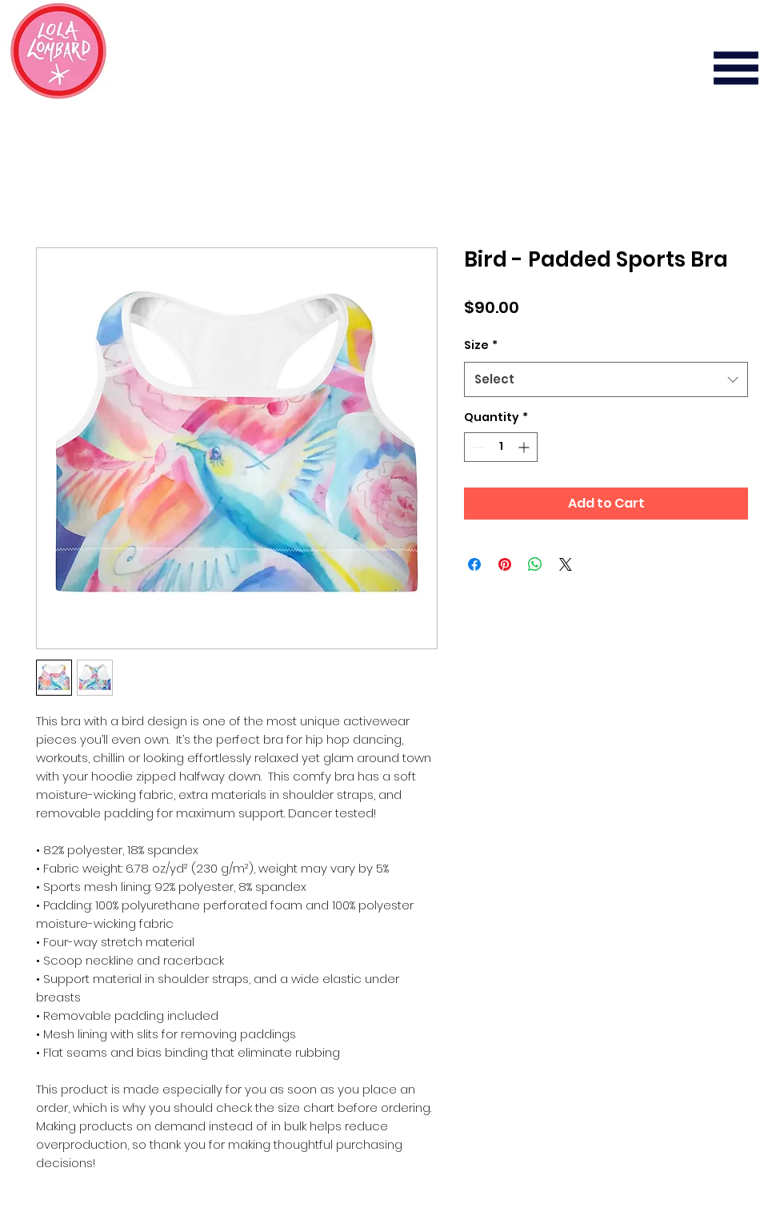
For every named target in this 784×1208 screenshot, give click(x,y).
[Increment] (525, 447)
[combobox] (606, 379)
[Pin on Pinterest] (504, 564)
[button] (736, 68)
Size (481, 345)
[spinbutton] (500, 447)
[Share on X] (565, 564)
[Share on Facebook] (474, 564)
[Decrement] (476, 447)
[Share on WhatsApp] (535, 564)
